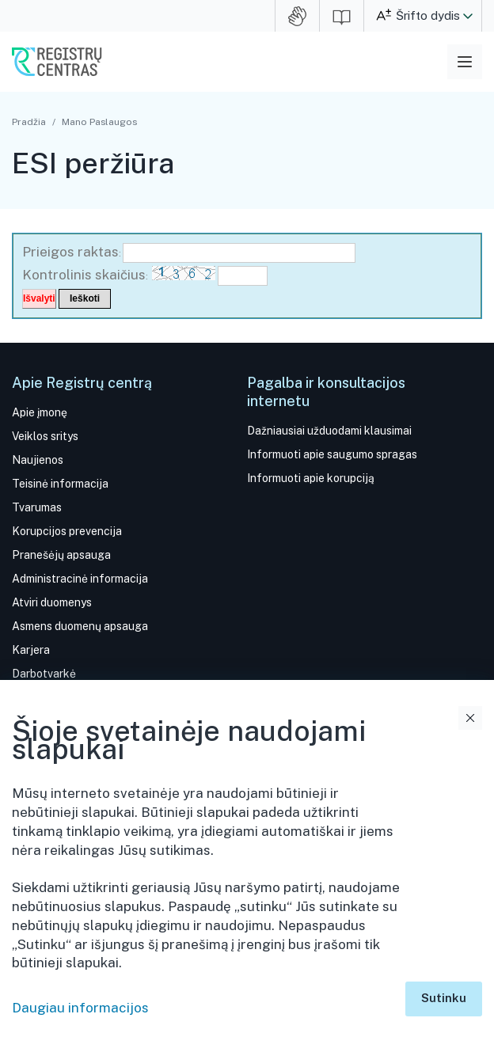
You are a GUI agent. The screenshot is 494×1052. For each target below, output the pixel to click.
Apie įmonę (39, 412)
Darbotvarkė (44, 673)
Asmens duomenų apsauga (80, 626)
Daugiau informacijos (80, 1008)
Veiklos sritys (45, 436)
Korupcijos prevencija (67, 531)
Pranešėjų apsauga (61, 555)
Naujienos (37, 460)
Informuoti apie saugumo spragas (332, 454)
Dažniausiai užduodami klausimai (329, 430)
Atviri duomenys (52, 602)
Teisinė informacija (60, 483)
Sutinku (443, 998)
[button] (468, 15)
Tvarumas (37, 507)
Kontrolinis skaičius (84, 275)
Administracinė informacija (80, 578)
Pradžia (29, 121)
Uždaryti (470, 718)
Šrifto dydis (428, 15)
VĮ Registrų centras (57, 62)
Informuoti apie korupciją (310, 478)
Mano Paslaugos (99, 121)
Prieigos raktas (70, 252)
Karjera (31, 650)
